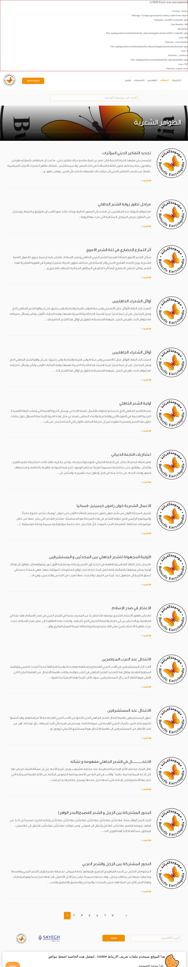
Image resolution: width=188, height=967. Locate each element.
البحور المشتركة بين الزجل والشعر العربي (116, 864)
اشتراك (113, 938)
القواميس (152, 80)
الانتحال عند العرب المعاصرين (126, 659)
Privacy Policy (23, 953)
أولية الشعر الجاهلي (135, 403)
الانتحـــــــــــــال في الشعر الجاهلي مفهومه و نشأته (110, 761)
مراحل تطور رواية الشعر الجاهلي (124, 204)
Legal (35, 953)
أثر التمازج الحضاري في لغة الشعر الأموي (118, 250)
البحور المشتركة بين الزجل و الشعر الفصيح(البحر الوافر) (104, 812)
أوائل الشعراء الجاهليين (131, 301)
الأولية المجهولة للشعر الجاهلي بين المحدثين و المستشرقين (100, 557)
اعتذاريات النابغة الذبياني (131, 454)
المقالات (164, 80)
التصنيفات (139, 80)
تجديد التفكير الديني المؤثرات (126, 153)
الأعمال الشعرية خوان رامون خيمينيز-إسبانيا (114, 505)
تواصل (127, 80)
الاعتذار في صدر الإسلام (131, 608)
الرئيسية (176, 80)
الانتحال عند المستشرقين (129, 710)
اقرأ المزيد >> (146, 181)
